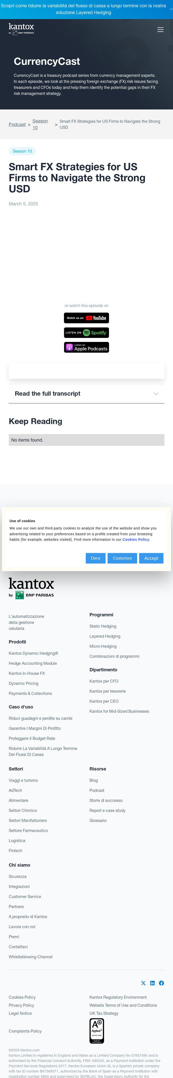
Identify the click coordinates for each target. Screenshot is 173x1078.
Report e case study (107, 810)
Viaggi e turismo (23, 780)
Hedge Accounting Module (33, 663)
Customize (122, 558)
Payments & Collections (30, 693)
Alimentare (18, 800)
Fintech (15, 850)
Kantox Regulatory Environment (118, 997)
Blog (94, 780)
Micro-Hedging (103, 646)
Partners (16, 906)
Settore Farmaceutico (28, 830)
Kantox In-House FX (27, 673)
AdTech (15, 790)
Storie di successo (106, 800)
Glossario (98, 820)
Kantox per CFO (104, 681)
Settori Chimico (23, 810)
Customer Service (25, 896)
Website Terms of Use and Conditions (123, 1005)
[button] (159, 30)
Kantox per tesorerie (108, 691)
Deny (95, 558)
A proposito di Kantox (28, 916)
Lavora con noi (22, 926)
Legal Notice (20, 1013)
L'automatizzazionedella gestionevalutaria (26, 622)
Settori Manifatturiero (28, 820)
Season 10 (40, 124)
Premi (14, 936)
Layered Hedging (105, 636)
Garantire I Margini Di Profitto (35, 728)
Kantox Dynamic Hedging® (33, 653)
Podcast (17, 124)
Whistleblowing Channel (31, 956)
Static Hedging (103, 626)
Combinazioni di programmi (114, 656)
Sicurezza (18, 876)
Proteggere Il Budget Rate (32, 738)
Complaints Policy (25, 1031)
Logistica (17, 840)
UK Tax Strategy (104, 1013)
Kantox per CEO (104, 701)
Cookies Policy (22, 997)
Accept (151, 558)
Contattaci (18, 946)
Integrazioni (19, 886)
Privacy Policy (21, 1005)
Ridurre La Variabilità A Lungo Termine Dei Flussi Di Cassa (43, 751)
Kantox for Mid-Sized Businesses (119, 711)
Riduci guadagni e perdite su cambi (40, 718)
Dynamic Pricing (23, 683)
